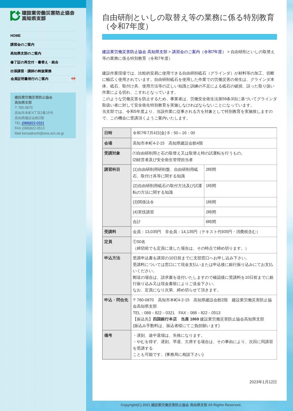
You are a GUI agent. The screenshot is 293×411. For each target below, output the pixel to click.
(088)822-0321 (33, 123)
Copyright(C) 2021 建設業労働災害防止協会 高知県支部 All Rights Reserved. (181, 405)
